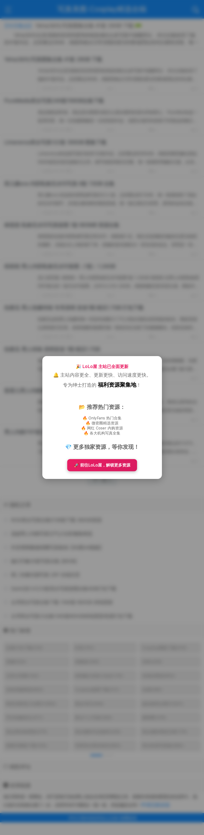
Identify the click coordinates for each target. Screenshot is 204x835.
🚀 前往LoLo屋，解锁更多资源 (102, 465)
